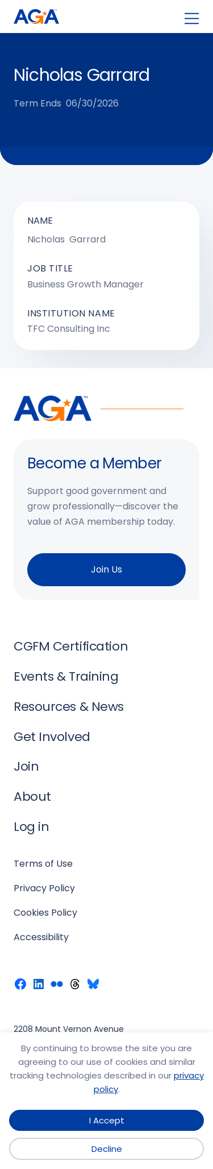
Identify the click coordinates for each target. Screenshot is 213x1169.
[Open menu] (192, 18)
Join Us (106, 569)
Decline (106, 1149)
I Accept (106, 1120)
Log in (31, 826)
